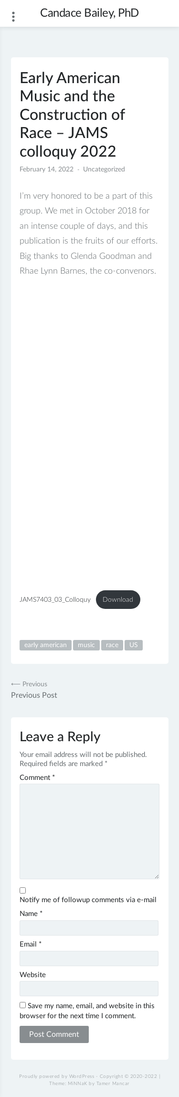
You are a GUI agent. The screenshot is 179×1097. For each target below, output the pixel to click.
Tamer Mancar (113, 1083)
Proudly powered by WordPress (56, 1076)
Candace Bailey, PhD (89, 13)
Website (33, 975)
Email (31, 944)
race (112, 645)
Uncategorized (104, 169)
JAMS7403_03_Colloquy (55, 599)
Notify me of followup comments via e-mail (88, 900)
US (133, 645)
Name (31, 913)
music (86, 645)
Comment (37, 777)
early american (45, 645)
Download (118, 599)
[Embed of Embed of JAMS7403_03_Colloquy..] (89, 433)
